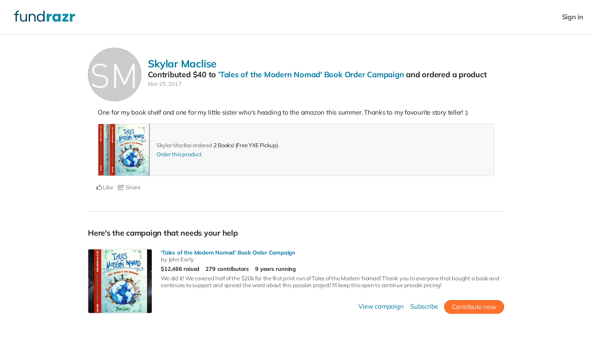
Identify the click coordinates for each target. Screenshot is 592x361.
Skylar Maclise (182, 63)
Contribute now (474, 307)
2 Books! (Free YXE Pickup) (245, 145)
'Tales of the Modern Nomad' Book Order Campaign (311, 74)
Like (104, 187)
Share (129, 187)
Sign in (572, 17)
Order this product (179, 154)
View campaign (380, 306)
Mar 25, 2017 (164, 83)
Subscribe (424, 306)
